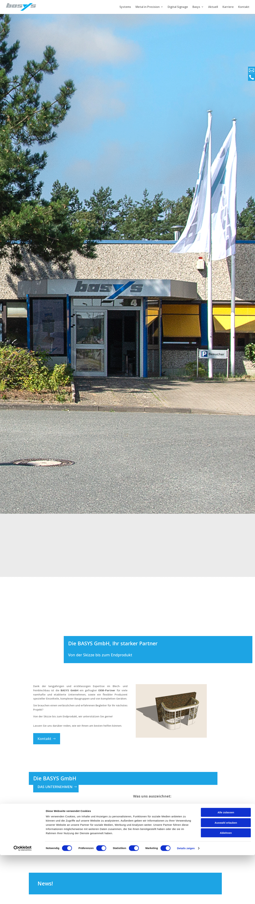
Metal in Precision (148, 7)
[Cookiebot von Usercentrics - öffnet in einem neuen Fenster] (22, 897)
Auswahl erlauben (226, 871)
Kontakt (243, 7)
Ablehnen (226, 881)
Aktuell (213, 7)
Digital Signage (178, 7)
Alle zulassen (225, 861)
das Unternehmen (55, 786)
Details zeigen (186, 897)
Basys (196, 7)
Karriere (228, 7)
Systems (125, 7)
